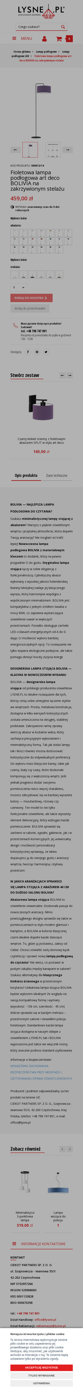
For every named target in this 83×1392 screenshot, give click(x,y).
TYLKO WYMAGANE (41, 1375)
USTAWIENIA (41, 1383)
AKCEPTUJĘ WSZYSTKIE (41, 1367)
